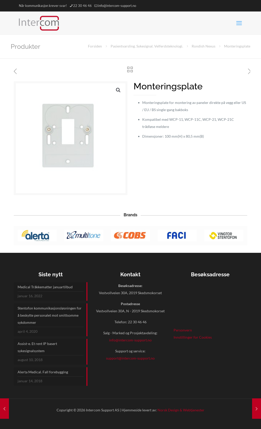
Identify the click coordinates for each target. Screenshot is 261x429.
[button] (118, 90)
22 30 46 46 (137, 322)
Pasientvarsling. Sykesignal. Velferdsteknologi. (147, 46)
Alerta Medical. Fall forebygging (43, 372)
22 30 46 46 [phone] (82, 6)
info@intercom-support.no (130, 340)
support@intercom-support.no (130, 358)
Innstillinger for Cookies (193, 337)
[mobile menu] (239, 23)
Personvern (183, 330)
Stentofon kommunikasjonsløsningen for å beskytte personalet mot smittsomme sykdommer (50, 315)
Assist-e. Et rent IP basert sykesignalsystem (37, 347)
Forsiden (95, 46)
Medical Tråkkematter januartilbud (45, 287)
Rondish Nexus (203, 46)
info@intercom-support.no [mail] (117, 6)
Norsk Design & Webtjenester (181, 410)
